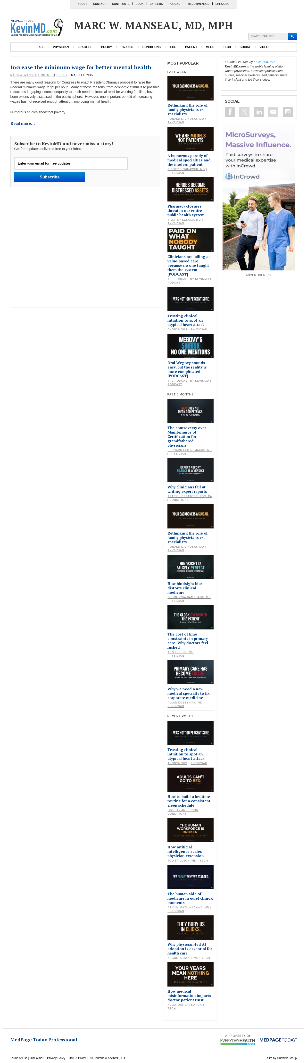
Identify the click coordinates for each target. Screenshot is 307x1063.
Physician (61, 47)
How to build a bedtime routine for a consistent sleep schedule (188, 801)
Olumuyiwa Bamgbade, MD (189, 597)
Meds (210, 47)
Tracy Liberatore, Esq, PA (190, 496)
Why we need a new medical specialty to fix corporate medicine (188, 693)
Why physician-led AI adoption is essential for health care (189, 948)
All (41, 47)
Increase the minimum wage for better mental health (80, 67)
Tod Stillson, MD (182, 860)
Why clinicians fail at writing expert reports (187, 489)
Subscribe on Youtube (273, 112)
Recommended (198, 3)
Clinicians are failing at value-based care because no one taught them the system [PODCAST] (188, 265)
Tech (227, 47)
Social (245, 47)
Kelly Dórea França (185, 1004)
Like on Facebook (230, 112)
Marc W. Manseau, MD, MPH (32, 75)
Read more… (22, 123)
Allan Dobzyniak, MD (185, 702)
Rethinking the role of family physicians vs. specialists (187, 109)
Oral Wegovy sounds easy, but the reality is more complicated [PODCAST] (187, 369)
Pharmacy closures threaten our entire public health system (186, 210)
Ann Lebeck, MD (181, 652)
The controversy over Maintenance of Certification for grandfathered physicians (186, 436)
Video (263, 47)
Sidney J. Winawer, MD (186, 169)
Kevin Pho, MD (264, 62)
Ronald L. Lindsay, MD (186, 118)
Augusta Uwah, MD (183, 957)
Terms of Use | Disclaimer (26, 1058)
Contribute (121, 3)
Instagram (288, 112)
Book (140, 3)
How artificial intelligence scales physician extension (185, 851)
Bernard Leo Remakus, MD (190, 450)
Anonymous (177, 329)
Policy (106, 47)
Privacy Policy (56, 1058)
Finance (127, 47)
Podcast (175, 3)
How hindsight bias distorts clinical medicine (185, 588)
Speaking (222, 3)
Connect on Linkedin (259, 112)
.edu (172, 47)
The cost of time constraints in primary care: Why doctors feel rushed (187, 641)
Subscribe (49, 177)
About (82, 3)
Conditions (151, 47)
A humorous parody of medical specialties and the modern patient (189, 160)
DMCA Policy (77, 1058)
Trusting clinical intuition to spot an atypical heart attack (186, 320)
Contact (99, 3)
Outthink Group (287, 1058)
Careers (156, 3)
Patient (191, 47)
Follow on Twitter (244, 112)
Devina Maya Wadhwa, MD (188, 907)
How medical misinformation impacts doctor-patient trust (189, 995)
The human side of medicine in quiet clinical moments (190, 898)
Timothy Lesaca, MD (184, 219)
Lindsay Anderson (183, 810)
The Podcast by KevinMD (188, 278)
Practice (84, 47)
